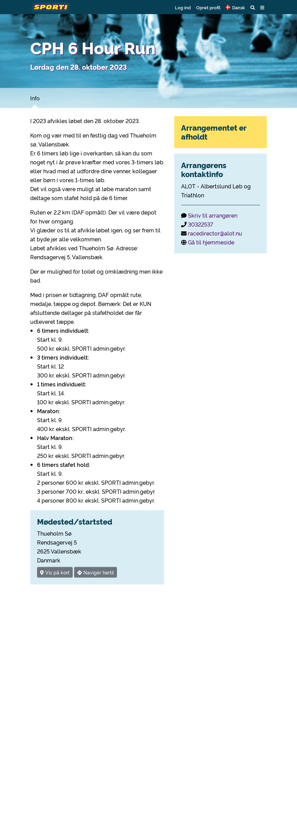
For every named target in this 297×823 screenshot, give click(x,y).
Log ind (183, 7)
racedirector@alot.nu (215, 233)
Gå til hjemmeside (211, 242)
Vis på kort (55, 572)
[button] (235, 7)
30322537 (200, 224)
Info (35, 98)
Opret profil (208, 7)
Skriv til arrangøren (212, 215)
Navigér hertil (95, 572)
